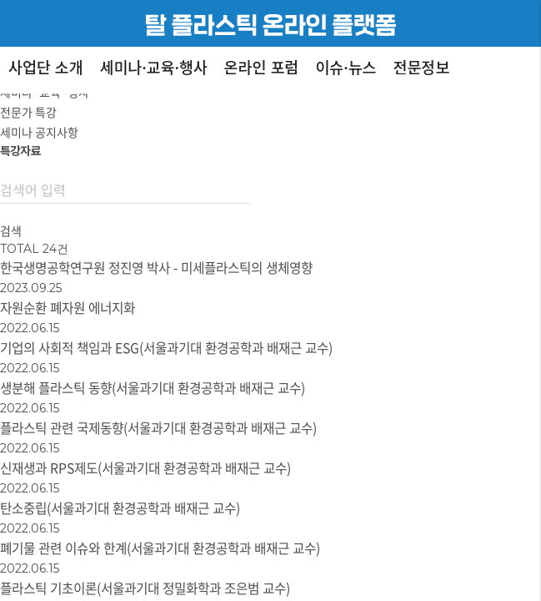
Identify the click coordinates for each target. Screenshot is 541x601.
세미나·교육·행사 (154, 67)
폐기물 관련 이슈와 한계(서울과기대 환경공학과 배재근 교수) (160, 548)
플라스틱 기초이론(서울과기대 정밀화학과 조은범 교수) (145, 588)
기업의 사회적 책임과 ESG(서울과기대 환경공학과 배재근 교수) (166, 347)
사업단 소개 (45, 67)
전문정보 (421, 67)
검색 (11, 230)
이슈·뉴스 (345, 67)
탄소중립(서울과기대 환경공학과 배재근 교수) (120, 508)
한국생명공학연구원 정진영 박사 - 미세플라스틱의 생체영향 (156, 267)
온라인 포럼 (261, 67)
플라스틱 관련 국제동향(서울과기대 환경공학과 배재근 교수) (158, 427)
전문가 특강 (28, 112)
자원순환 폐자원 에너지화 (67, 307)
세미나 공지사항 (39, 132)
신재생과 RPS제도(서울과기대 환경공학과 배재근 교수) (145, 467)
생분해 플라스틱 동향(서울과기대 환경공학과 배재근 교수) (152, 387)
